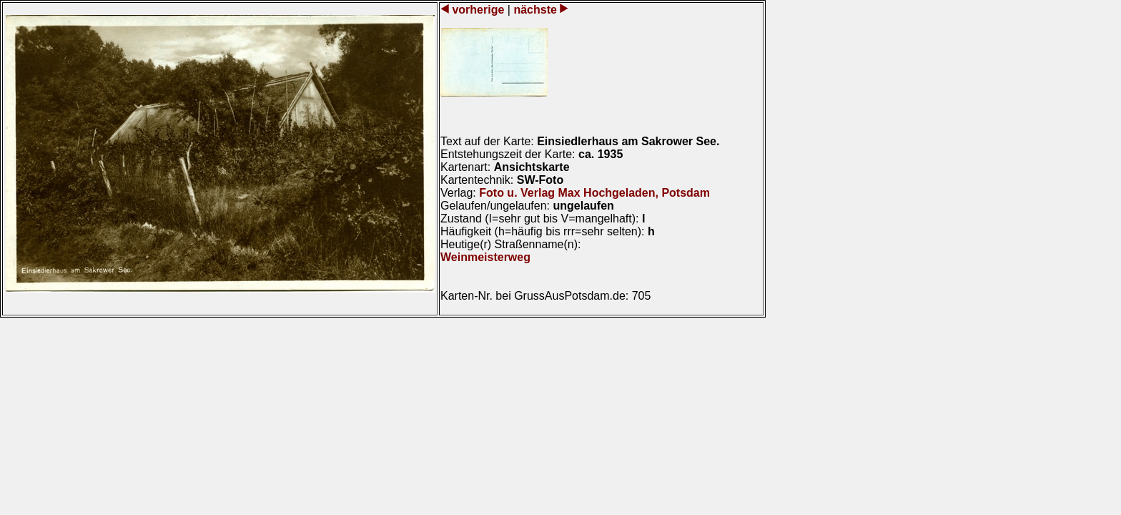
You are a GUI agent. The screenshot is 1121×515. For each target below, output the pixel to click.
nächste (535, 10)
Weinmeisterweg (485, 257)
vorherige (478, 10)
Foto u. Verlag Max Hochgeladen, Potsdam (594, 193)
